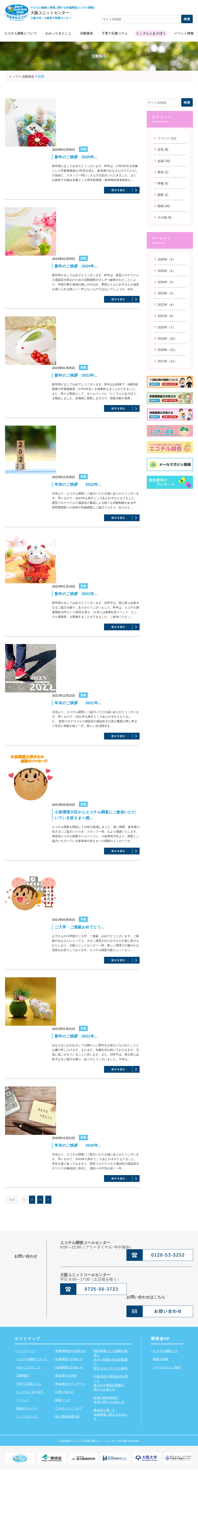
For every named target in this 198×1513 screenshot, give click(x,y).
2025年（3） (166, 270)
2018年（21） (167, 349)
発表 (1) (162, 172)
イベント (22, 1443)
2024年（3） (166, 282)
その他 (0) (164, 217)
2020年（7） (166, 327)
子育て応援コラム (28, 1427)
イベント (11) (166, 138)
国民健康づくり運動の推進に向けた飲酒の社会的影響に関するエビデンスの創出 (111, 1403)
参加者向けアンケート (70, 1427)
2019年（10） (167, 338)
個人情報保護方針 (67, 1460)
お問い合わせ (64, 1435)
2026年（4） (166, 259)
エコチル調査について (31, 1402)
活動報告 (22, 1419)
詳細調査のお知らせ (69, 1410)
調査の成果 (160, 1402)
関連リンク (63, 1443)
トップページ (25, 1394)
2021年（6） (166, 316)
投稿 (83, 149)
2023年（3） (166, 293)
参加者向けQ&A (66, 1419)
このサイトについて (69, 1451)
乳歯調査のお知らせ (69, 1402)
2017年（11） (167, 361)
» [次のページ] (48, 1243)
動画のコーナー (27, 1451)
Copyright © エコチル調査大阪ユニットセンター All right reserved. (99, 1484)
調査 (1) (162, 194)
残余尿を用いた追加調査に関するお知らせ (111, 1458)
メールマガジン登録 (167, 1410)
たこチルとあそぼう (30, 1435)
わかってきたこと (28, 1410)
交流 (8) (162, 149)
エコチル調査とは (165, 1394)
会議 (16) (163, 161)
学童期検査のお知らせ (70, 1394)
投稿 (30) (163, 206)
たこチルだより (27, 1460)
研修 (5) (162, 183)
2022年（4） (166, 304)
